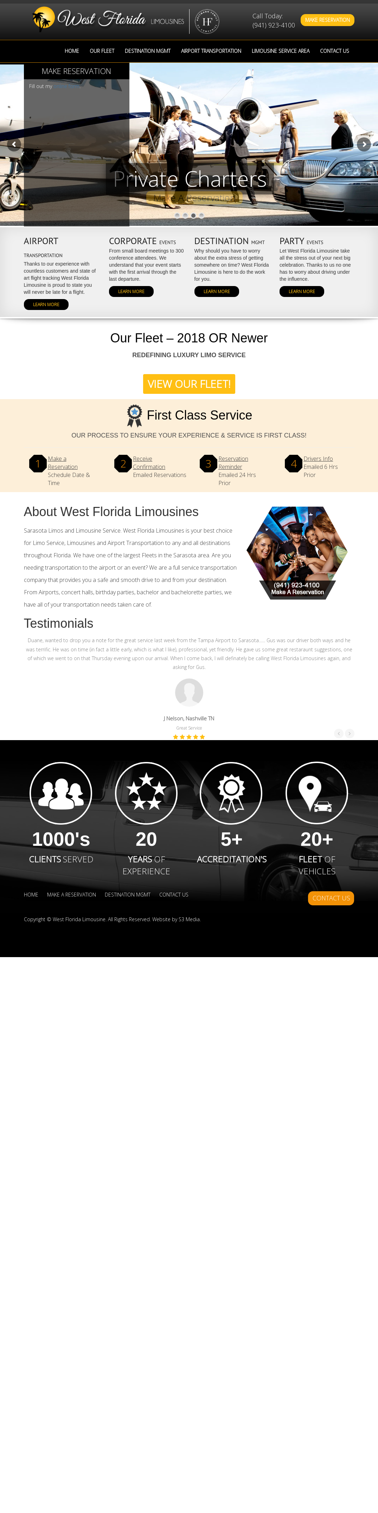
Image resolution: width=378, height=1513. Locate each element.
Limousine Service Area (280, 51)
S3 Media (189, 919)
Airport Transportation (211, 51)
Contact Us (334, 51)
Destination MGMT (148, 51)
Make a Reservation (71, 894)
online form (66, 86)
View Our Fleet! (189, 384)
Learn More (46, 305)
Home (72, 51)
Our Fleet (102, 51)
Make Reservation (327, 20)
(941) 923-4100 (273, 25)
